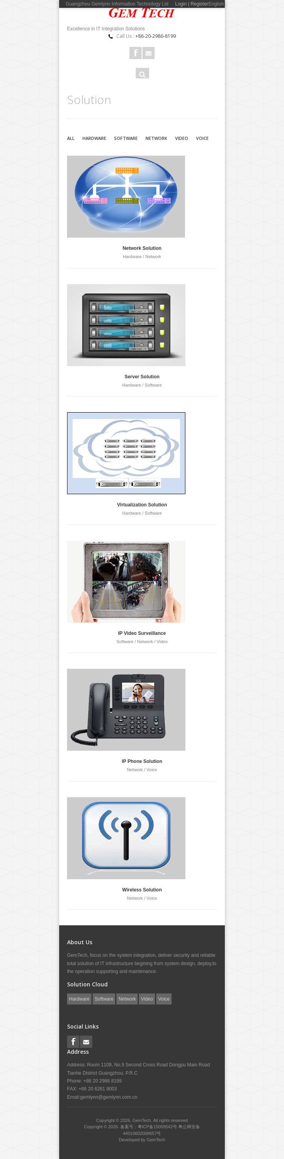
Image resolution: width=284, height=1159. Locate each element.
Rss (148, 53)
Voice (202, 138)
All (71, 138)
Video (181, 138)
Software (126, 138)
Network (156, 138)
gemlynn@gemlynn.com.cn (108, 1097)
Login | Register (191, 4)
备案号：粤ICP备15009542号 (149, 1126)
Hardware (94, 138)
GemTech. (143, 1120)
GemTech (156, 1139)
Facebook (135, 53)
